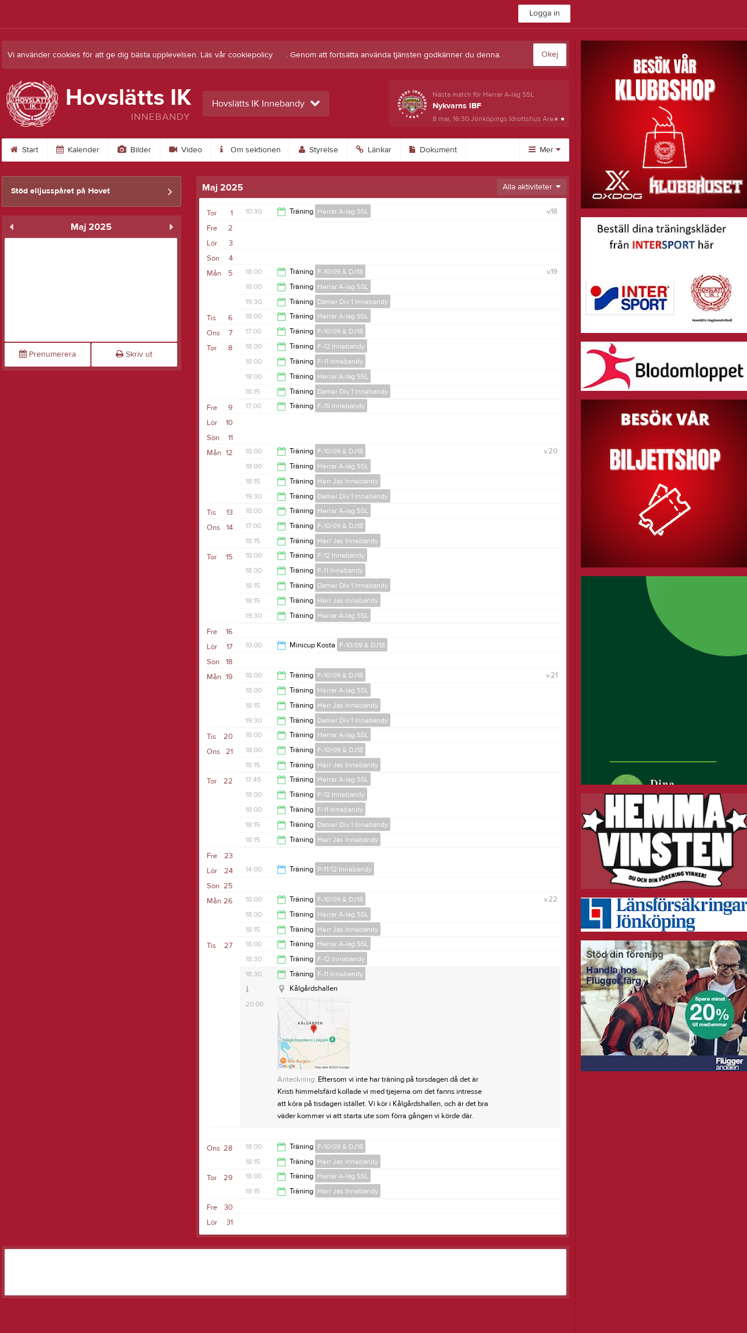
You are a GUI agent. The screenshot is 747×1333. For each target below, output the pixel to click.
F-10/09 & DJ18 (340, 271)
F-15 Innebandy (341, 406)
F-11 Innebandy (340, 361)
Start (24, 150)
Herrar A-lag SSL (342, 211)
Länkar (373, 150)
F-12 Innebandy (341, 346)
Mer (545, 150)
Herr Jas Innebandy (347, 481)
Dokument (433, 150)
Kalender (78, 150)
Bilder (134, 150)
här (280, 55)
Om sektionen (250, 150)
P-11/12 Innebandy (344, 869)
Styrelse (318, 150)
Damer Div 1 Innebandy (352, 301)
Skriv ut (134, 354)
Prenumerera (47, 354)
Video (185, 150)
